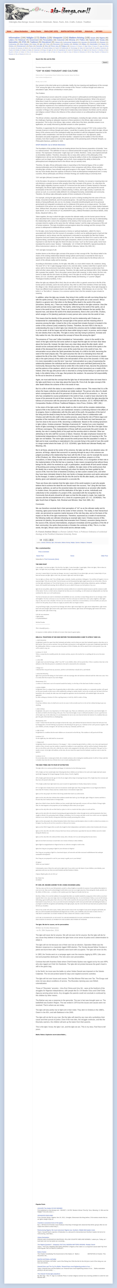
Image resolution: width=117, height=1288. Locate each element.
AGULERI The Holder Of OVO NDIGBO (49, 1208)
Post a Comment (43, 552)
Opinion (92, 40)
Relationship (64, 48)
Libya (70, 52)
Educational (46, 42)
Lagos (101, 46)
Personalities (48, 40)
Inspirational (61, 50)
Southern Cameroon (100, 48)
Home (9, 31)
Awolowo (20, 48)
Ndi (89, 52)
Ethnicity (72, 40)
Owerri (57, 48)
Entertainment (21, 46)
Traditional (34, 42)
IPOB (24, 42)
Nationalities (13, 42)
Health (65, 52)
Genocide (39, 46)
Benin (26, 48)
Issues (93, 38)
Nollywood (104, 52)
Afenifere (75, 44)
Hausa (103, 44)
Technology (74, 48)
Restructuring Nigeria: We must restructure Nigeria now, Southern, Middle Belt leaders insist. (66, 1230)
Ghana (59, 52)
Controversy (12, 44)
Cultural (57, 42)
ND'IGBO (99, 31)
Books (16, 52)
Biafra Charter (36, 31)
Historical (21, 40)
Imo (55, 50)
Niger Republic (95, 52)
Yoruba (102, 40)
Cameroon (37, 50)
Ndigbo (30, 37)
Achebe (17, 50)
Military (84, 44)
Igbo (41, 44)
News (31, 46)
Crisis (48, 44)
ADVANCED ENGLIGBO (45, 1215)
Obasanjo (11, 54)
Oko (16, 54)
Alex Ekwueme (93, 50)
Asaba (24, 50)
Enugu (44, 50)
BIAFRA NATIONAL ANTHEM (71, 31)
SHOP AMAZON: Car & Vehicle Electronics (50, 145)
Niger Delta (87, 46)
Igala (50, 50)
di (26, 54)
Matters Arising (76, 37)
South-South (88, 48)
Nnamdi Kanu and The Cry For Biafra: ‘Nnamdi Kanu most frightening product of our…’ (64, 1266)
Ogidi (85, 50)
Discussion (56, 44)
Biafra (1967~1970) (51, 31)
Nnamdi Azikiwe (48, 48)
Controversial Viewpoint (70, 42)
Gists (46, 46)
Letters (11, 40)
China (28, 52)
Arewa (34, 44)
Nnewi (95, 46)
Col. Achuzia (35, 52)
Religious (64, 46)
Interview (84, 42)
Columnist (60, 40)
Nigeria (102, 38)
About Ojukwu (24, 44)
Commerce (73, 46)
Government (34, 40)
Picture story (54, 46)
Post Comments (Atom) (51, 559)
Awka (29, 50)
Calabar (22, 52)
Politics (82, 40)
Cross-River (43, 52)
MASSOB (93, 42)
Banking (101, 50)
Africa (106, 46)
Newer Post (40, 556)
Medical (76, 52)
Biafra (43, 37)
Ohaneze (102, 42)
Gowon (80, 46)
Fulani (54, 52)
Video (81, 48)
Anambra (66, 44)
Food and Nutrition (36, 48)
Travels (11, 50)
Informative (14, 37)
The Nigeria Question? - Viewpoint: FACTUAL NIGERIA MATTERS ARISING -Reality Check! (66, 1244)
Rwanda (22, 54)
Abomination (94, 44)
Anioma (13, 48)
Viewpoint (57, 37)
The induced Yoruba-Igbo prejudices (48, 1274)
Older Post (104, 556)
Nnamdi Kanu (77, 50)
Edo (49, 52)
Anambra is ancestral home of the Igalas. (50, 1223)
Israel (69, 50)
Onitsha (11, 46)
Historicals (89, 31)
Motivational (83, 52)
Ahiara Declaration (21, 31)
